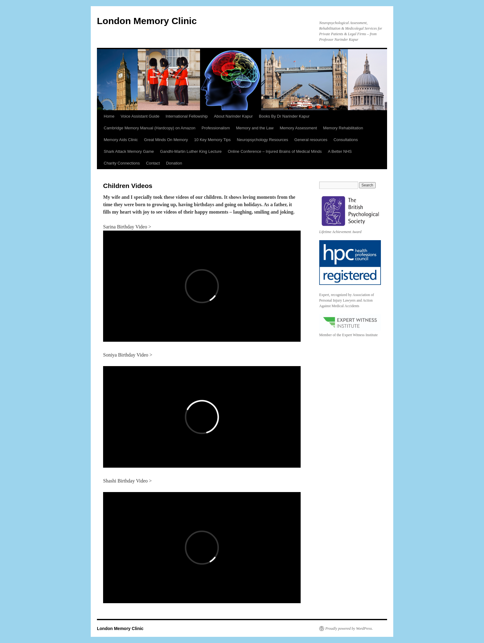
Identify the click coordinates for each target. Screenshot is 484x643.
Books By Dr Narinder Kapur (284, 116)
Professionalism (216, 128)
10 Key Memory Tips (212, 139)
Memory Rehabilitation (343, 128)
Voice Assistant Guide (140, 116)
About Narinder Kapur (233, 116)
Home (109, 116)
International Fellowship (186, 116)
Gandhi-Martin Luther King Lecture (191, 151)
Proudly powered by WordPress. (349, 628)
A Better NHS (340, 151)
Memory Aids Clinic (121, 139)
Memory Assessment (298, 128)
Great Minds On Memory (166, 139)
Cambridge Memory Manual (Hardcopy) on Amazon (149, 128)
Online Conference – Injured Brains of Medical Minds (275, 151)
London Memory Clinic (147, 21)
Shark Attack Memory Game (129, 151)
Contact (153, 163)
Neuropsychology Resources (262, 139)
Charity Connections (122, 163)
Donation (174, 163)
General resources (311, 139)
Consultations (346, 139)
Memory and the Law (254, 128)
